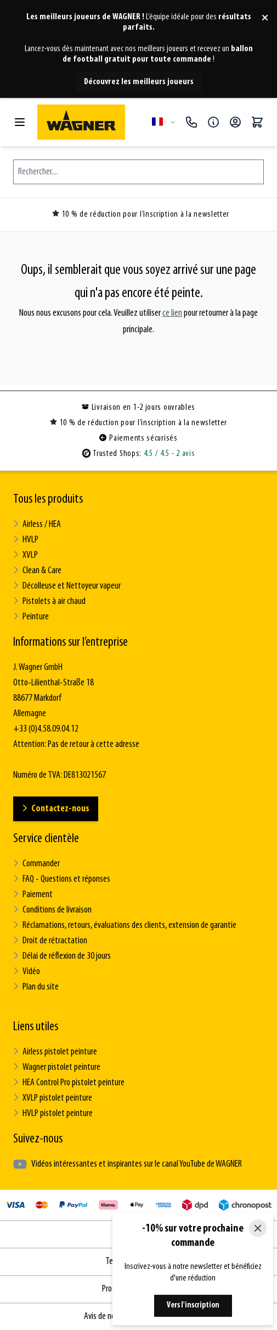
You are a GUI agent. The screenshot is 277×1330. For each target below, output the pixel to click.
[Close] (258, 1228)
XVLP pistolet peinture (52, 1098)
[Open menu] (19, 122)
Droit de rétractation (50, 941)
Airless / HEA (37, 524)
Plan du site (36, 987)
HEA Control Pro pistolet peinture (69, 1083)
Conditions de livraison (52, 910)
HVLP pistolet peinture (53, 1113)
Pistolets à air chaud (49, 601)
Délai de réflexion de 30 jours (62, 956)
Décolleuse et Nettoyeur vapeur (67, 586)
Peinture (31, 617)
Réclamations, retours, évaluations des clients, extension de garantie (124, 925)
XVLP (25, 555)
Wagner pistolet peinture (56, 1067)
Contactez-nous (55, 809)
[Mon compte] (235, 122)
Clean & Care (37, 570)
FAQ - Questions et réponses (61, 879)
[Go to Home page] (90, 122)
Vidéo (26, 971)
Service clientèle (46, 838)
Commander (36, 864)
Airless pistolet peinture (55, 1052)
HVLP (25, 540)
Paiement (33, 894)
